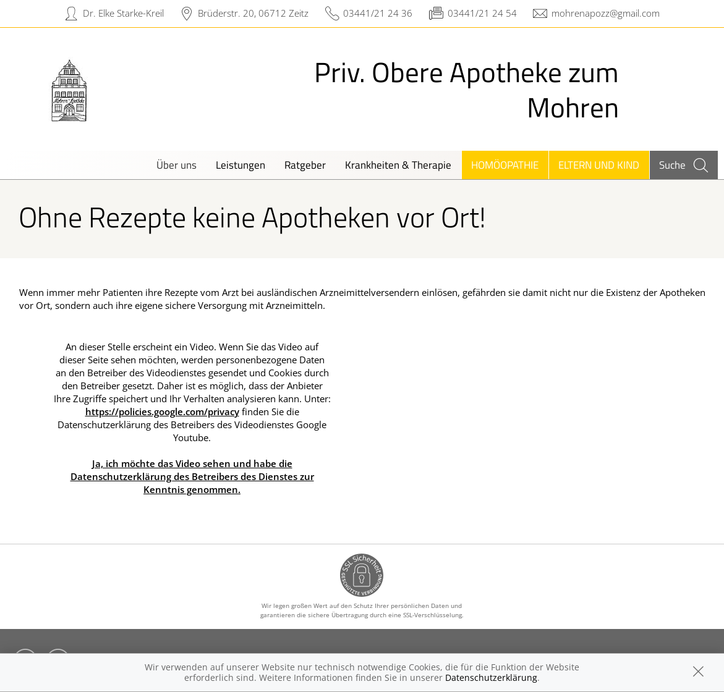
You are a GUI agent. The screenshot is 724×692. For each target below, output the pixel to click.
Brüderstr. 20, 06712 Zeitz (253, 13)
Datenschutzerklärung (491, 677)
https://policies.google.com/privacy (162, 411)
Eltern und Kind (598, 164)
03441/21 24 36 (377, 13)
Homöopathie (505, 164)
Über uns (176, 164)
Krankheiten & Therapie (398, 164)
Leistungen (240, 164)
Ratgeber (305, 164)
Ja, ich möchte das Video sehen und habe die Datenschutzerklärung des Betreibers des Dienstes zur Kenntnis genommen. (192, 476)
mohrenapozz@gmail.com (606, 13)
